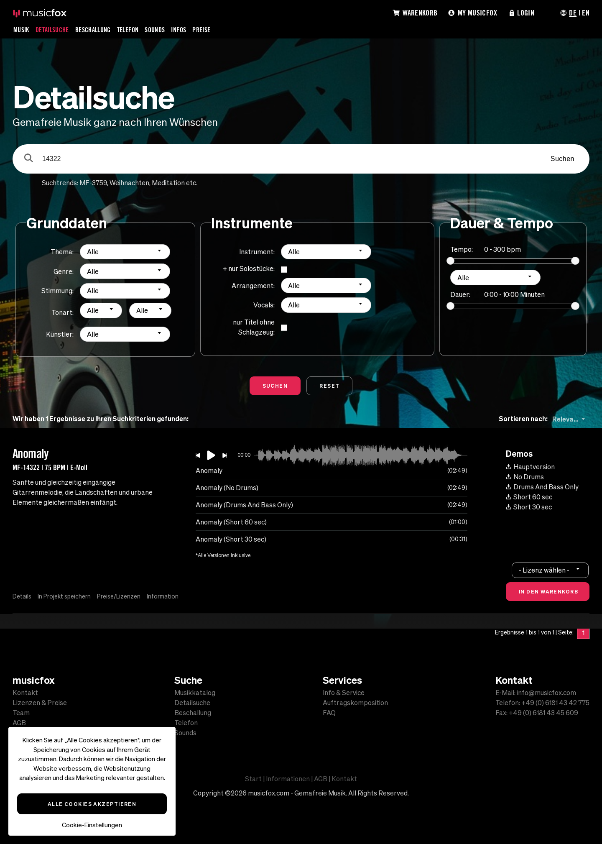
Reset (329, 386)
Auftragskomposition (355, 702)
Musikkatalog (194, 692)
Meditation (168, 183)
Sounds (155, 30)
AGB (19, 722)
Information (163, 596)
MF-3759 (93, 183)
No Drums (525, 477)
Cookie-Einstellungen (92, 825)
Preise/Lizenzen (118, 596)
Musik (21, 30)
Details (22, 596)
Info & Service (344, 692)
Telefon (128, 30)
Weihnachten (129, 183)
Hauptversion (530, 467)
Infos (178, 30)
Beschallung (93, 30)
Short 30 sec (529, 507)
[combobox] (125, 252)
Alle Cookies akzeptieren (92, 804)
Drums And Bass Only (542, 487)
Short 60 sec (529, 497)
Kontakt (25, 692)
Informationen (288, 779)
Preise (201, 30)
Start (253, 779)
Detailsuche (52, 30)
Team (21, 712)
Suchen (562, 158)
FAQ (329, 712)
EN (585, 12)
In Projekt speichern (64, 596)
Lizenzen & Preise (40, 702)
